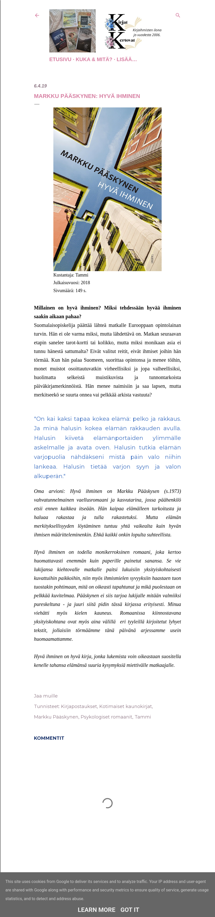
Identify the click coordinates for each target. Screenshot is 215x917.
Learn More (96, 909)
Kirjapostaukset (79, 706)
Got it (130, 909)
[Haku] (178, 14)
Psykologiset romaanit (106, 717)
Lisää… (127, 59)
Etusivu (60, 59)
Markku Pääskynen (56, 717)
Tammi (143, 717)
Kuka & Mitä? (94, 59)
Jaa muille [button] (46, 696)
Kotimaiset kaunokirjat (125, 706)
